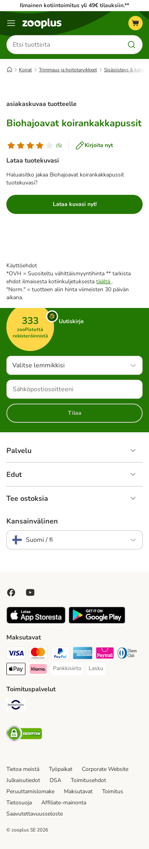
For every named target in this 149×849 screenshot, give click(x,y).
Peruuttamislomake (30, 791)
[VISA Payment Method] (15, 654)
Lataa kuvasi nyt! (75, 204)
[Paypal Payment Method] (60, 654)
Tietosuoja (19, 802)
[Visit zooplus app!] (36, 621)
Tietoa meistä (22, 769)
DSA (55, 780)
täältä (104, 281)
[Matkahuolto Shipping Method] (15, 706)
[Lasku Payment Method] (96, 669)
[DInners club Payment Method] (127, 654)
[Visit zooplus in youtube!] (30, 592)
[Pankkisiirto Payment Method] (67, 669)
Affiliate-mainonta (63, 802)
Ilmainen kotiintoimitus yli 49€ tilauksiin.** (74, 5)
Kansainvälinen (32, 521)
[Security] (24, 734)
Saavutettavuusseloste (34, 814)
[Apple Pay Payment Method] (15, 670)
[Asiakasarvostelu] (34, 145)
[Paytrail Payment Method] (104, 654)
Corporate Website (105, 769)
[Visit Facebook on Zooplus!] (11, 592)
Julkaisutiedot (23, 780)
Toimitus (112, 791)
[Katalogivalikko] (11, 23)
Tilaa (74, 413)
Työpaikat (60, 769)
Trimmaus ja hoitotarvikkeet (68, 70)
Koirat (25, 70)
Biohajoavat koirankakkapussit (73, 123)
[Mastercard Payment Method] (38, 654)
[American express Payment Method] (82, 654)
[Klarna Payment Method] (38, 670)
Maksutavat (78, 791)
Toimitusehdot (88, 780)
